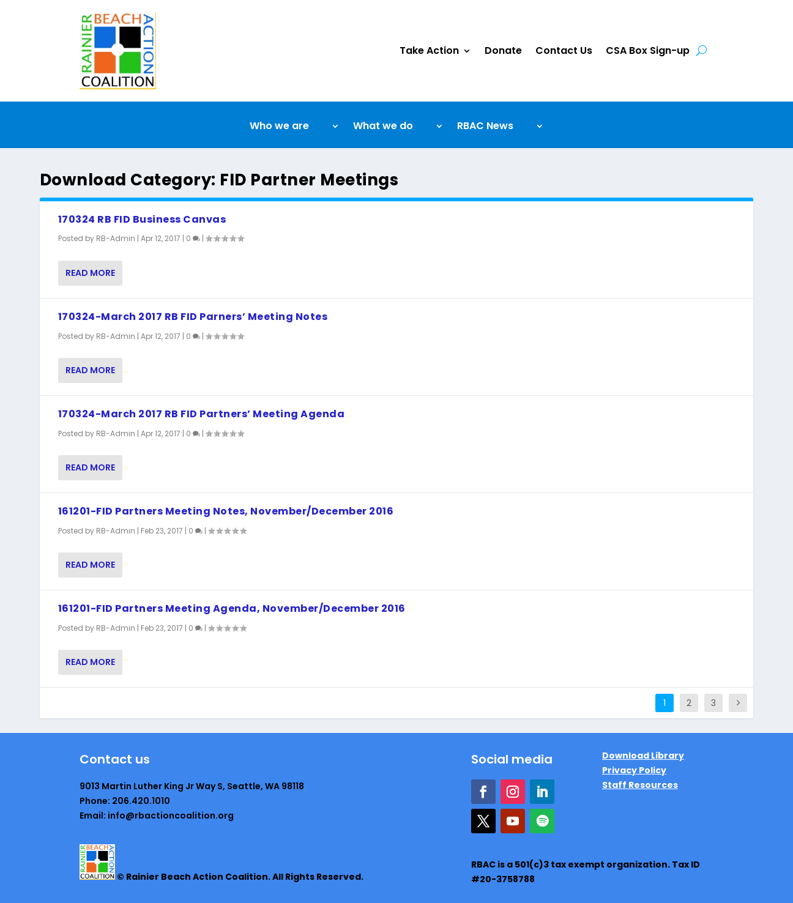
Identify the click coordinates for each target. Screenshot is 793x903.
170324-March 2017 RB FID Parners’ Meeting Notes (193, 317)
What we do (383, 127)
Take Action (429, 50)
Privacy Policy (634, 770)
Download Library (643, 755)
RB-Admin (115, 238)
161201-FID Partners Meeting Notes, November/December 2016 (226, 511)
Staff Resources (640, 785)
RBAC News (485, 127)
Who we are (279, 127)
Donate (503, 50)
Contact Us (563, 50)
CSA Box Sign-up (648, 50)
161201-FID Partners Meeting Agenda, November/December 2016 (232, 608)
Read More (90, 273)
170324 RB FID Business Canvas (142, 219)
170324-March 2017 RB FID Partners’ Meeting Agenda (201, 414)
